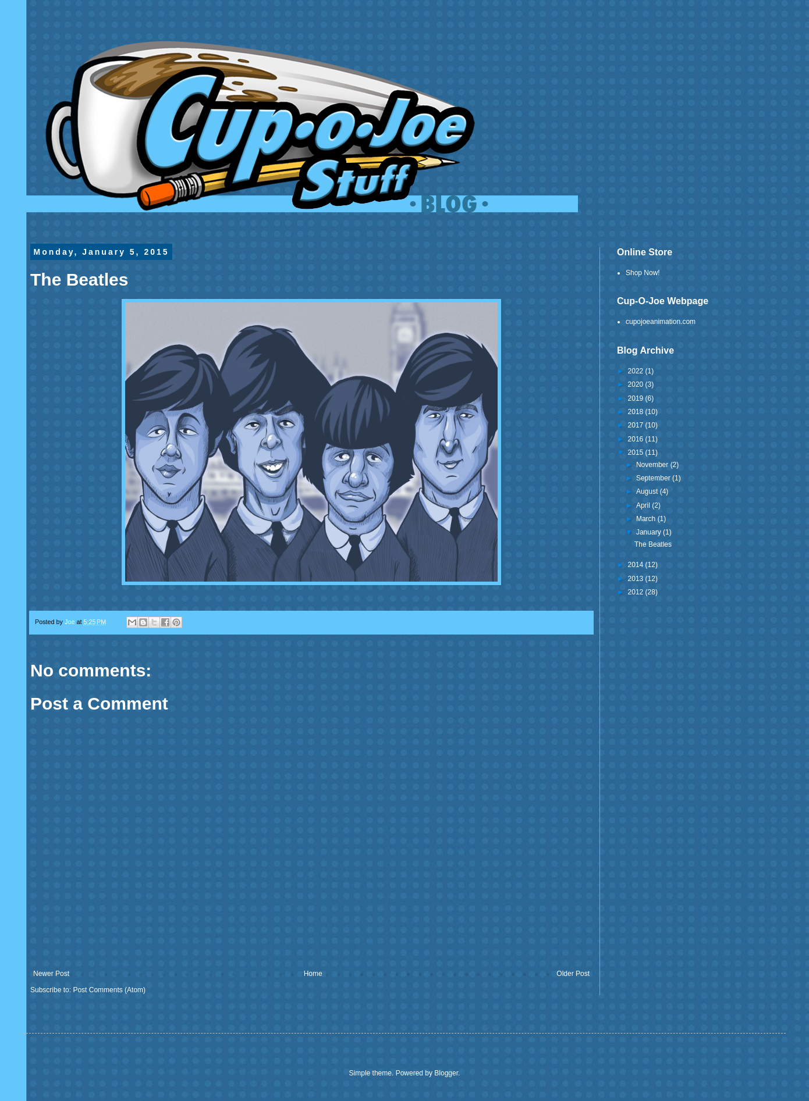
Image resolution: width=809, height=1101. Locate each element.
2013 (636, 579)
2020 (636, 384)
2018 (636, 412)
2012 (636, 592)
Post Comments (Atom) (109, 990)
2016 (636, 439)
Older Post (573, 974)
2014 (636, 565)
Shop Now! (643, 273)
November (653, 465)
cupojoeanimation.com (661, 322)
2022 (636, 371)
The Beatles (653, 544)
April (644, 505)
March (647, 519)
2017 (636, 425)
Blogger (446, 1073)
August (648, 491)
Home (313, 974)
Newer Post (51, 974)
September (654, 478)
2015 (636, 452)
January (649, 532)
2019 (636, 398)
